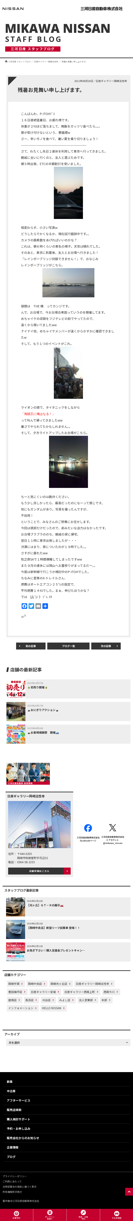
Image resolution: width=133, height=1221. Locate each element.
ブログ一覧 (68, 646)
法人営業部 (86, 1000)
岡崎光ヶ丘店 (59, 984)
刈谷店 (46, 1000)
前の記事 (31, 646)
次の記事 (106, 646)
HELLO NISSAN (51, 1008)
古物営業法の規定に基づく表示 (20, 1186)
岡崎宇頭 (13, 984)
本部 (104, 1000)
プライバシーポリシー (15, 1176)
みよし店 (64, 1000)
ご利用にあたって (12, 1181)
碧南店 (12, 1000)
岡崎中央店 (35, 984)
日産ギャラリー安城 (43, 992)
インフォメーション (20, 1008)
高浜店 (29, 1000)
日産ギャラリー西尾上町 (79, 992)
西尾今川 (109, 992)
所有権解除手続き (12, 1192)
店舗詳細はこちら (39, 871)
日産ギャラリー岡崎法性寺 (92, 984)
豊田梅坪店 (15, 992)
